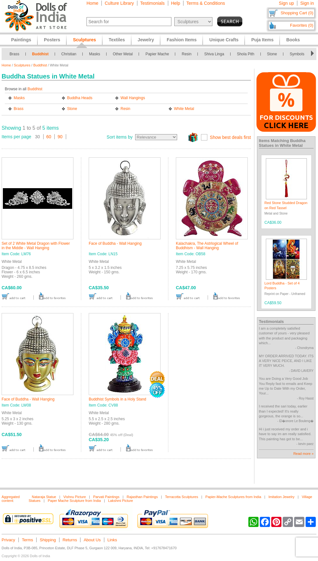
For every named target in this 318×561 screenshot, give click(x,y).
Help (175, 3)
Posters (52, 39)
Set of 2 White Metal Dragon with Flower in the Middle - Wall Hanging (36, 245)
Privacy (8, 539)
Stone (272, 54)
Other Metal (123, 54)
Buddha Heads (79, 98)
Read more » (303, 453)
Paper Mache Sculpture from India (74, 501)
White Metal (184, 108)
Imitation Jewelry (281, 497)
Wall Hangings (133, 98)
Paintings (21, 39)
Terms (27, 539)
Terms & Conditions (205, 3)
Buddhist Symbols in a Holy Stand (117, 399)
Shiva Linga (214, 54)
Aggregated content (11, 499)
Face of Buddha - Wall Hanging (115, 243)
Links (112, 539)
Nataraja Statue (44, 497)
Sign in (307, 3)
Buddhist (40, 54)
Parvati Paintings (106, 497)
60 (49, 136)
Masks (94, 54)
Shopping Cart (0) (296, 12)
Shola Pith (245, 54)
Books (293, 39)
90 (60, 136)
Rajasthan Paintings (142, 497)
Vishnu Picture (74, 497)
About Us (92, 539)
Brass (14, 54)
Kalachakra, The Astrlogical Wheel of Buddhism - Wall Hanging (207, 245)
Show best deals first (230, 137)
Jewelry (146, 39)
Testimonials (152, 3)
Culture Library (119, 3)
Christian (68, 54)
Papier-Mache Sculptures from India (233, 497)
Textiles (117, 39)
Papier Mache (157, 54)
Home (92, 3)
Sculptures (22, 65)
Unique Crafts (223, 39)
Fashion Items (182, 39)
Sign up (286, 3)
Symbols (297, 54)
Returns (70, 539)
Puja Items (262, 39)
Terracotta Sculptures (181, 497)
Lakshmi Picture (120, 501)
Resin (186, 54)
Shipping (48, 539)
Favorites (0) (301, 25)
